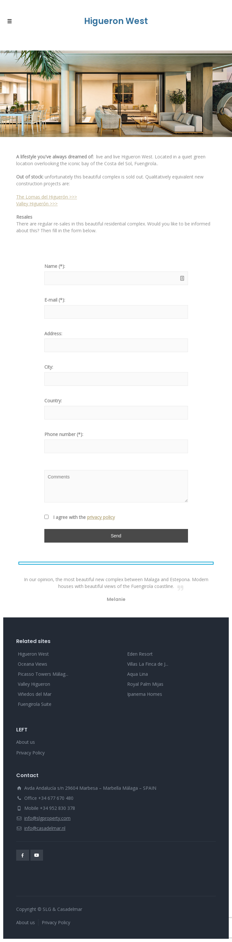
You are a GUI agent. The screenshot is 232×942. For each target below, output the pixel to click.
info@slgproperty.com (47, 818)
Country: (53, 400)
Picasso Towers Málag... (43, 674)
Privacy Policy (30, 753)
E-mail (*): (54, 300)
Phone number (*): (63, 434)
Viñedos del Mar (34, 694)
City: (48, 367)
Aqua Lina (137, 674)
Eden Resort (140, 654)
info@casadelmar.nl (44, 828)
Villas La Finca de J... (147, 664)
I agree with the (84, 517)
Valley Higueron (34, 684)
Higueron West (33, 654)
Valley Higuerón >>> (37, 204)
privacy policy (101, 517)
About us (25, 742)
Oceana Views (32, 664)
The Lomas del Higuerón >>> (46, 197)
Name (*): (54, 266)
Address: (53, 333)
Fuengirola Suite (34, 704)
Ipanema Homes (144, 694)
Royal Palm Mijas (145, 684)
